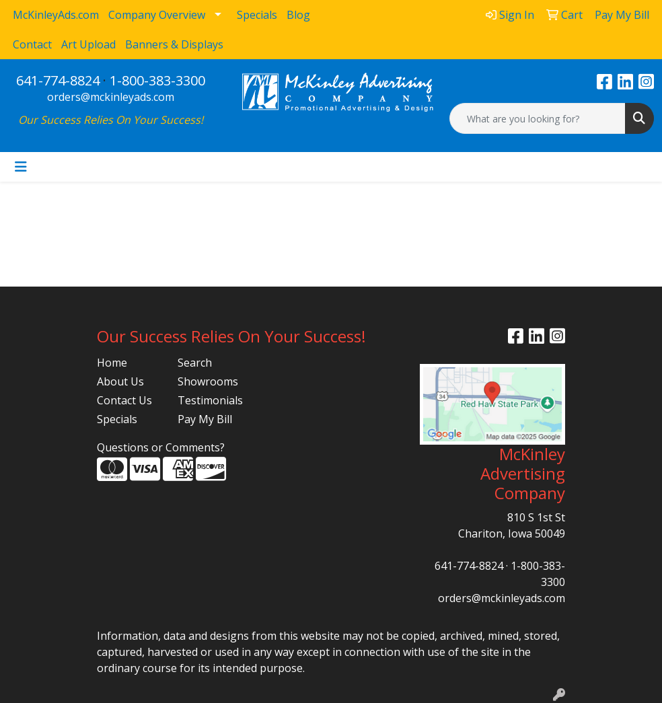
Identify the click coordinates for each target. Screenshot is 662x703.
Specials (117, 419)
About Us (120, 381)
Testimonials (210, 400)
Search (195, 362)
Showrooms (208, 381)
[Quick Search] (537, 118)
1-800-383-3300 (157, 80)
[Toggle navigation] (21, 166)
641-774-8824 (58, 80)
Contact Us (124, 400)
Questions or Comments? (161, 447)
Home (112, 362)
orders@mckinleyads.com (110, 96)
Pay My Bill (205, 419)
